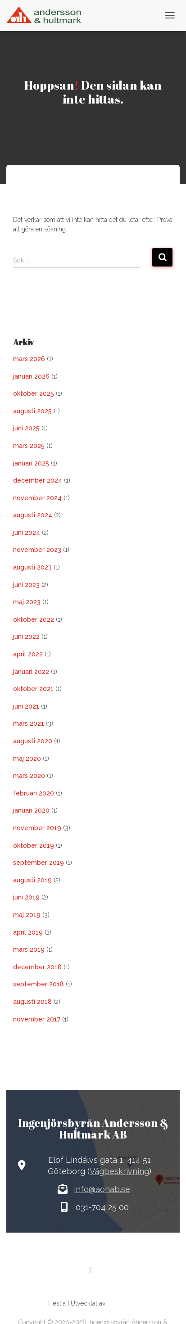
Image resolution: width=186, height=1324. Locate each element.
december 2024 (37, 480)
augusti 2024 (32, 515)
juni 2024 (26, 532)
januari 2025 (31, 463)
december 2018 (37, 967)
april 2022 (28, 654)
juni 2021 (26, 706)
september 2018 (38, 984)
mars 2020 (29, 775)
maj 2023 (27, 602)
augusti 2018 (32, 1001)
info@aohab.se (102, 1189)
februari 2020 (33, 793)
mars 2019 (29, 949)
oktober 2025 (33, 393)
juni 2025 (26, 428)
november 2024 (37, 498)
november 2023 (37, 549)
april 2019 (28, 932)
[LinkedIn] (91, 1270)
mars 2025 (29, 445)
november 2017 (36, 1019)
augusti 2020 (32, 741)
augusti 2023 (32, 567)
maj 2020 (27, 758)
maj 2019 (27, 914)
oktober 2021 (33, 688)
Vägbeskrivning (119, 1171)
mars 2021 (28, 723)
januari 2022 (31, 671)
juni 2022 (26, 636)
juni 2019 (26, 897)
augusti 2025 (32, 411)
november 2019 (37, 827)
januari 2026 (31, 376)
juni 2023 (26, 584)
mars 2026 (29, 358)
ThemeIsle (122, 1303)
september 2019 (38, 862)
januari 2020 (31, 810)
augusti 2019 (32, 880)
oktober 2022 (33, 619)
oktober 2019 (33, 845)
